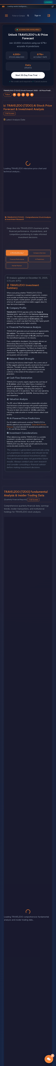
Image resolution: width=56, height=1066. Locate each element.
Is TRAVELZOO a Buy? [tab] (17, 253)
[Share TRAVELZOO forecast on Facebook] (14, 94)
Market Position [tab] (17, 266)
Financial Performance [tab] (17, 259)
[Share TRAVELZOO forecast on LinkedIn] (23, 94)
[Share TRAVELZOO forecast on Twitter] (19, 94)
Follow (7, 95)
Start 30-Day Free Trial (28, 75)
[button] (49, 1059)
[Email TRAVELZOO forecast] (32, 94)
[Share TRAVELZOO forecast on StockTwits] (27, 94)
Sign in (38, 15)
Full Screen (9, 113)
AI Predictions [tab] (39, 259)
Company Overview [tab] (39, 253)
